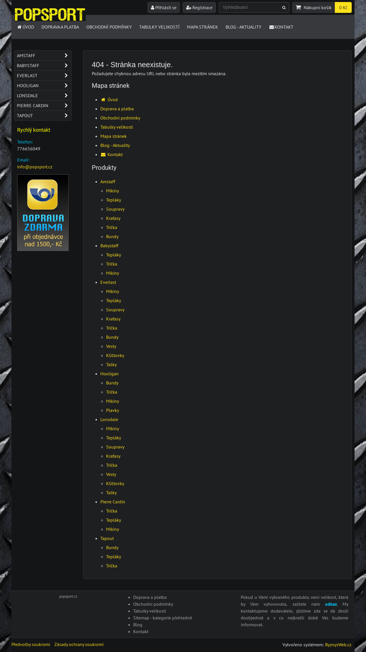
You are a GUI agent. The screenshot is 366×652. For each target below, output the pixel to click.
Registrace (199, 7)
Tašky (111, 364)
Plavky (112, 410)
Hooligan (109, 373)
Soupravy (115, 209)
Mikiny (112, 191)
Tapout (107, 538)
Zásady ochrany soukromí (79, 644)
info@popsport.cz (34, 167)
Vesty (111, 346)
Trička (111, 227)
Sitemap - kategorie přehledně (162, 618)
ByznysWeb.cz (338, 644)
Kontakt (281, 27)
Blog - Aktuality (243, 27)
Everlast (108, 282)
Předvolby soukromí (30, 644)
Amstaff (107, 181)
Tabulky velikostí (159, 27)
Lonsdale (109, 419)
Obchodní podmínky (109, 27)
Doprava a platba (60, 27)
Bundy (112, 236)
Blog (137, 624)
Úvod (25, 27)
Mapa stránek (202, 27)
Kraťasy (113, 218)
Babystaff (109, 245)
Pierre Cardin (112, 502)
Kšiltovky (115, 355)
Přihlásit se (163, 7)
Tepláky (113, 200)
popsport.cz (68, 596)
